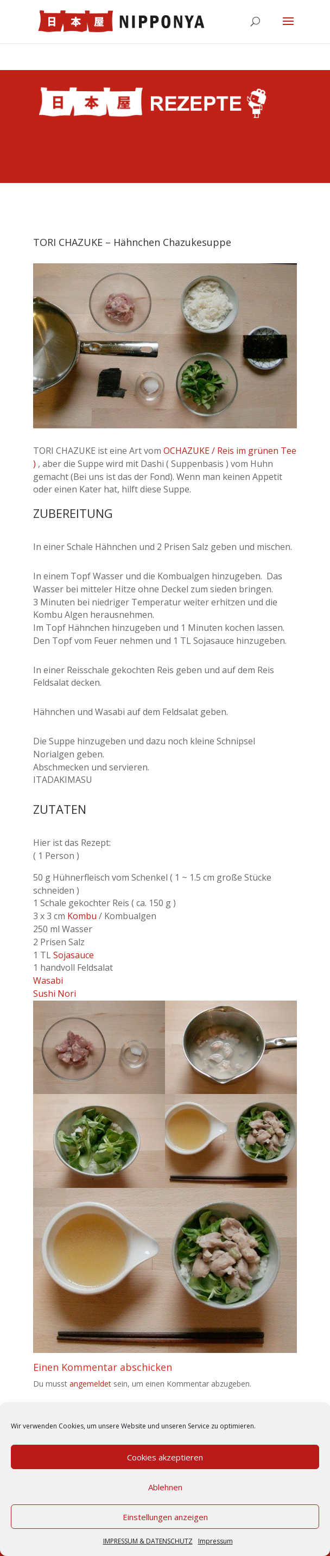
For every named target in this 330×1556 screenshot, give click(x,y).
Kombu (82, 916)
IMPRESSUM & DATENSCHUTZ (148, 1541)
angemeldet (90, 1383)
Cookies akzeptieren (165, 1457)
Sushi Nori (54, 994)
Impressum (215, 1541)
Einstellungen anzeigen (165, 1516)
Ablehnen (165, 1487)
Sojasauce (73, 955)
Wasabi (48, 980)
